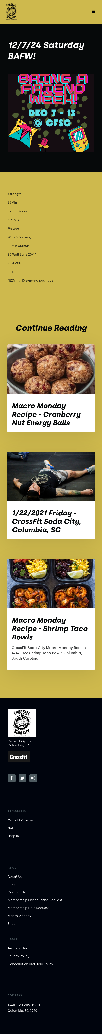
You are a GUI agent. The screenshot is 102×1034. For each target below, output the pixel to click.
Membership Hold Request (28, 908)
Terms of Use (17, 948)
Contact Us (16, 892)
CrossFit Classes (20, 820)
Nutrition (14, 828)
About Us (15, 876)
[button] (93, 12)
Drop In (13, 836)
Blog (11, 884)
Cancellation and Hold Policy (30, 964)
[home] (17, 12)
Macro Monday (19, 916)
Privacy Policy (18, 956)
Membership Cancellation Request (35, 900)
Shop (12, 924)
